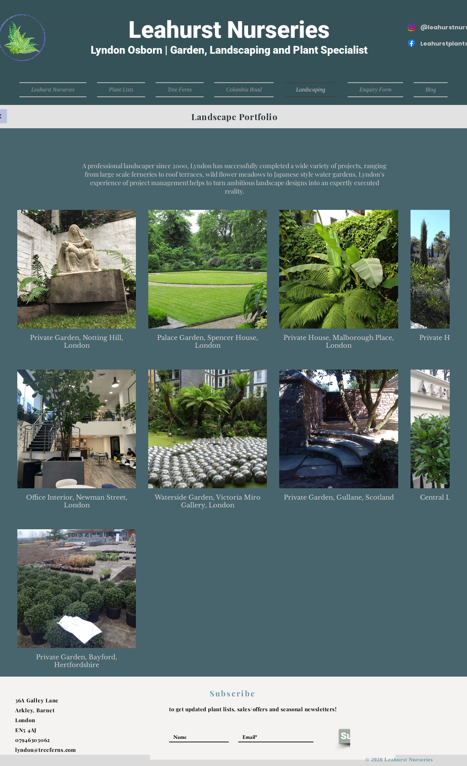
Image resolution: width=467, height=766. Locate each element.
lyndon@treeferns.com (45, 749)
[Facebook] (411, 43)
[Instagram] (411, 27)
